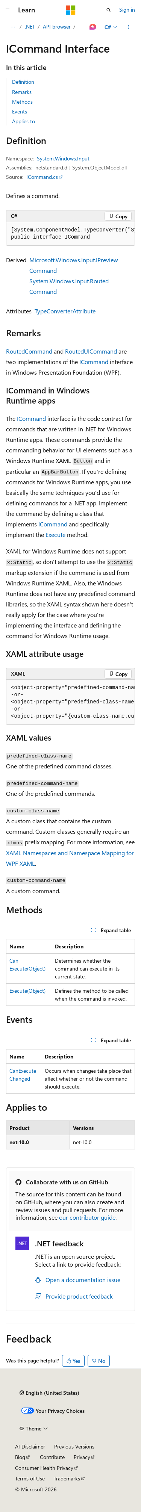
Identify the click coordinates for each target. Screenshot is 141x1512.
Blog (20, 1457)
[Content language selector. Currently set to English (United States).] (49, 1393)
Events (19, 111)
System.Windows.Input (63, 158)
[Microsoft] (71, 10)
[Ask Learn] (93, 27)
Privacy (82, 1457)
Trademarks (67, 1478)
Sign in (127, 9)
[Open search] (108, 10)
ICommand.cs (42, 176)
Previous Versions (74, 1446)
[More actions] (128, 27)
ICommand (93, 362)
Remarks (22, 91)
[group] (70, 234)
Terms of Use (30, 1478)
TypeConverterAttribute (65, 311)
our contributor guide (87, 1217)
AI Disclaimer (30, 1446)
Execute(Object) (27, 990)
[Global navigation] (7, 10)
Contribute (52, 1457)
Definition (23, 81)
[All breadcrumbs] (12, 27)
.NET (30, 26)
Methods (22, 101)
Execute (55, 534)
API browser (57, 26)
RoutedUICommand (91, 351)
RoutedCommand (29, 351)
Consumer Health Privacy (44, 1467)
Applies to (23, 121)
